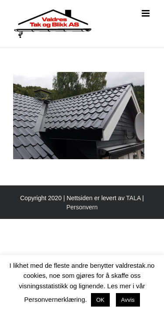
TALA (133, 219)
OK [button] (100, 300)
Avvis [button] (128, 300)
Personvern (82, 228)
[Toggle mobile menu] (146, 13)
